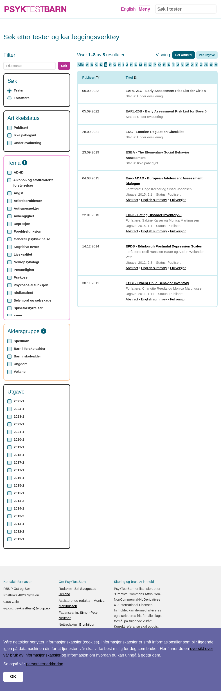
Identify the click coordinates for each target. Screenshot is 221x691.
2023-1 (15, 416)
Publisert (17, 128)
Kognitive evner (23, 247)
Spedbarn (18, 341)
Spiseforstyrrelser (25, 308)
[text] (29, 66)
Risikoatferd (20, 293)
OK (13, 676)
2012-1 (15, 539)
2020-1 (15, 439)
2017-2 (15, 462)
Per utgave (207, 55)
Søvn (14, 316)
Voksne (16, 372)
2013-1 (15, 524)
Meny (144, 9)
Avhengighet (20, 216)
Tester (15, 90)
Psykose (17, 277)
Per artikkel (183, 55)
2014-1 (15, 508)
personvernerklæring (44, 664)
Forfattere (18, 98)
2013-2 (15, 516)
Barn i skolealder (24, 356)
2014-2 (15, 501)
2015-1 (15, 493)
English (128, 9)
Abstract (132, 200)
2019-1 (15, 447)
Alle (80, 64)
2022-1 (15, 424)
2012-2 (15, 531)
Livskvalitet (19, 254)
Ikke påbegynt (21, 135)
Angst (15, 193)
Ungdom (17, 364)
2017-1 (15, 470)
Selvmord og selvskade (29, 300)
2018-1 (15, 455)
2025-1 (15, 401)
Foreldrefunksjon (24, 231)
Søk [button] (64, 66)
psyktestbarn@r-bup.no (32, 608)
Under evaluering (24, 143)
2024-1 (15, 409)
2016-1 (15, 478)
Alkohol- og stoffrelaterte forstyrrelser (30, 182)
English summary (154, 200)
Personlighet (20, 270)
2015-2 (15, 485)
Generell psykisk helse (28, 239)
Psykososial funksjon (27, 285)
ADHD (15, 172)
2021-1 (15, 432)
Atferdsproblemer (24, 201)
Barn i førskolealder (26, 349)
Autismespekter (23, 208)
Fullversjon (178, 200)
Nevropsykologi (23, 262)
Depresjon (18, 224)
